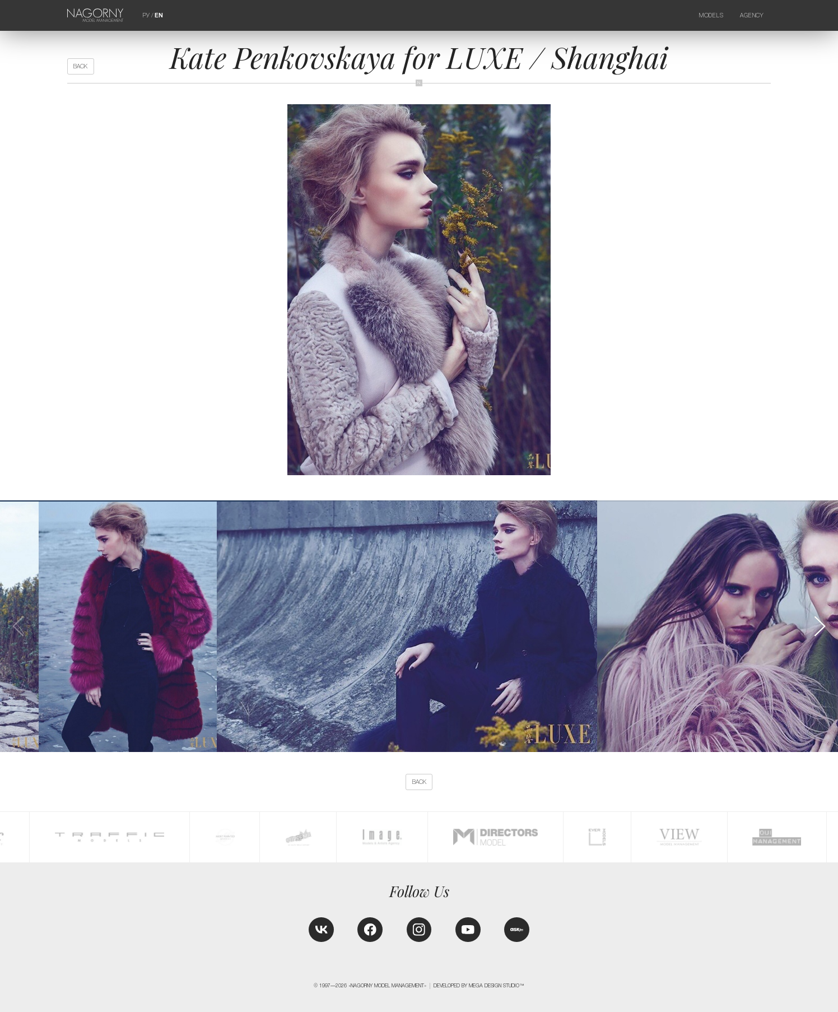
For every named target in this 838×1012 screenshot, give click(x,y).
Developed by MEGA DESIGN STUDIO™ (479, 985)
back (80, 66)
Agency (752, 15)
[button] (819, 626)
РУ (146, 15)
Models (711, 15)
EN (159, 15)
